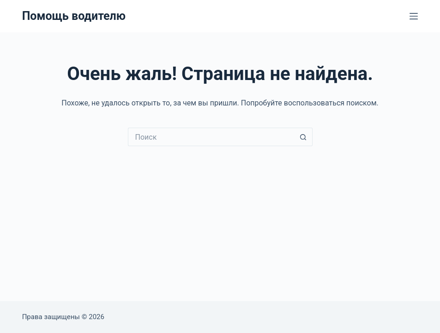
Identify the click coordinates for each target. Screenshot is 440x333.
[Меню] (414, 16)
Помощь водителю (74, 16)
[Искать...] (211, 137)
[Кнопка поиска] (303, 137)
